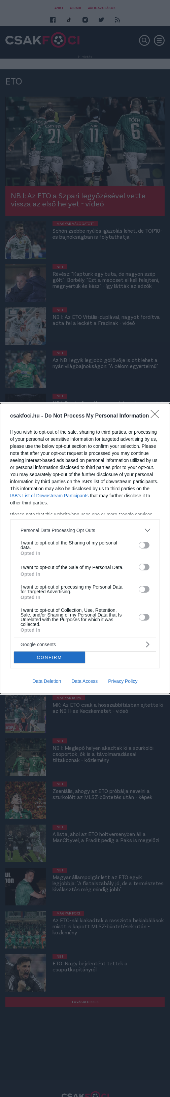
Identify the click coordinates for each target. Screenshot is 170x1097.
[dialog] (85, 548)
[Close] (156, 416)
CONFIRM (49, 657)
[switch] (144, 545)
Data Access (84, 681)
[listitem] (85, 530)
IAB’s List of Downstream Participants (49, 495)
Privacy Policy (122, 681)
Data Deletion (47, 681)
